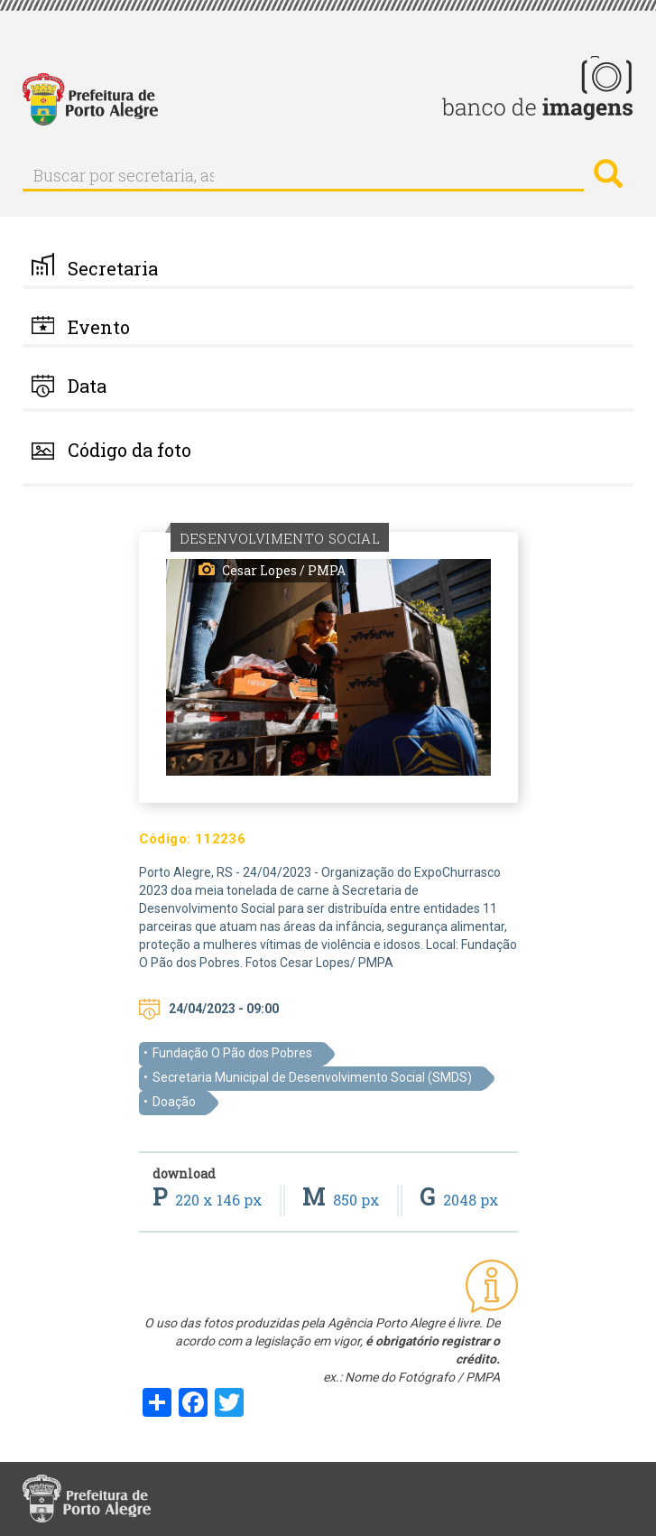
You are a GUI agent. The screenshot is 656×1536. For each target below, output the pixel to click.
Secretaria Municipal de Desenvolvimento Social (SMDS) (312, 1077)
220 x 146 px (209, 1199)
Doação (174, 1101)
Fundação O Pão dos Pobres (232, 1053)
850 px (342, 1199)
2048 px (459, 1199)
